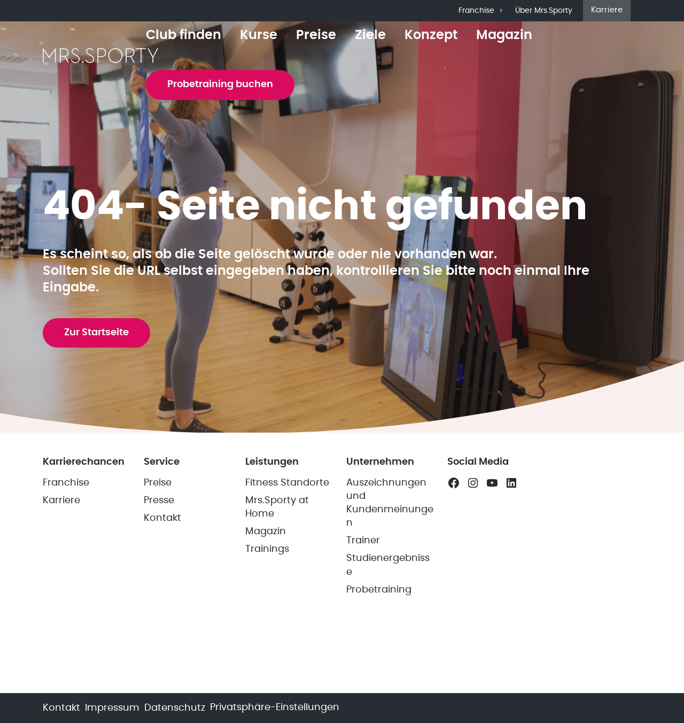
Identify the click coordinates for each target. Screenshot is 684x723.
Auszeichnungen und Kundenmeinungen (389, 503)
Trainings (267, 549)
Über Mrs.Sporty (543, 10)
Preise (316, 35)
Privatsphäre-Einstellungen (274, 707)
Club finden (183, 35)
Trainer (363, 540)
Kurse (258, 35)
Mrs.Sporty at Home (277, 507)
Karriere (607, 10)
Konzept (431, 35)
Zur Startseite (96, 332)
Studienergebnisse (388, 564)
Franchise (481, 10)
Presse (159, 500)
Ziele (370, 35)
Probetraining (378, 590)
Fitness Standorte (287, 483)
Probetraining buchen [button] (220, 84)
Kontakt (162, 518)
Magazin (504, 35)
